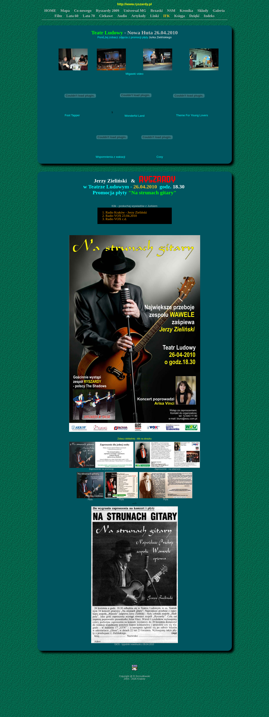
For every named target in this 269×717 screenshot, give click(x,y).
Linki (154, 16)
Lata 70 (89, 16)
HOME (50, 11)
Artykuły (138, 16)
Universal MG (134, 11)
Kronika (186, 11)
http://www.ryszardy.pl (134, 4)
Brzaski (157, 11)
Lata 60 (72, 16)
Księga (179, 16)
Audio (122, 16)
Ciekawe (106, 16)
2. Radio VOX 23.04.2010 (119, 215)
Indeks (209, 16)
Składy (202, 11)
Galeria (219, 11)
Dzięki (194, 16)
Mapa (65, 11)
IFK (166, 16)
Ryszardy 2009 (107, 11)
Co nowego (83, 11)
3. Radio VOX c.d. (114, 219)
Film (58, 16)
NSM (171, 11)
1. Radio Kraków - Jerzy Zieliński (124, 212)
